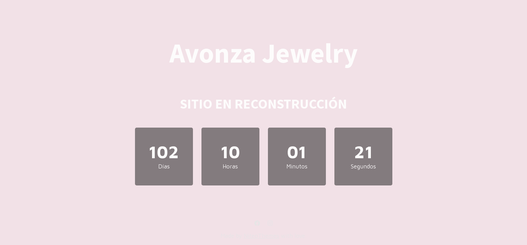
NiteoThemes (261, 235)
